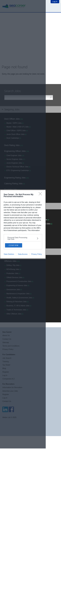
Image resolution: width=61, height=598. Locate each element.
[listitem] (22, 238)
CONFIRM (14, 245)
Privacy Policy (36, 254)
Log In (55, 1)
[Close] (41, 194)
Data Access (22, 254)
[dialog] (23, 224)
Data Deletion (9, 254)
